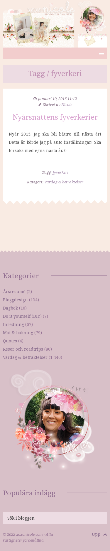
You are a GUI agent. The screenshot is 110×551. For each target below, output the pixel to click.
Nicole (66, 104)
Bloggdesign (15, 299)
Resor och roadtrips (23, 349)
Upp (99, 534)
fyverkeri (60, 172)
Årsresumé (14, 291)
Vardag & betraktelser (63, 182)
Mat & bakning (18, 332)
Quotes (10, 341)
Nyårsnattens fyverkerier (55, 117)
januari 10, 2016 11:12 (57, 98)
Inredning (13, 324)
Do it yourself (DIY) (22, 316)
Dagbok (10, 308)
